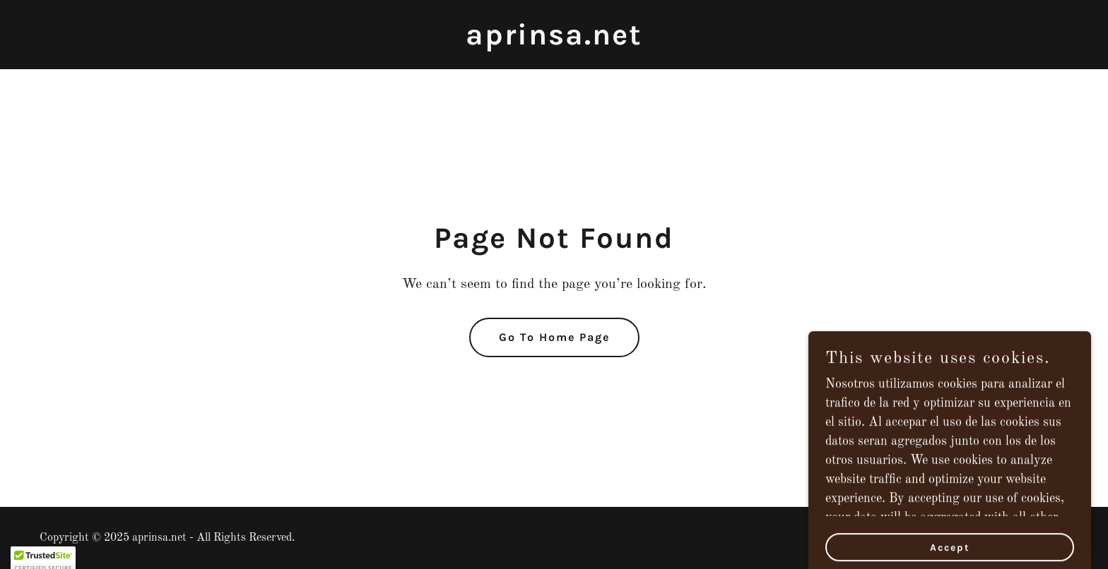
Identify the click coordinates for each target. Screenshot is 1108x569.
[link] (554, 41)
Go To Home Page (554, 337)
